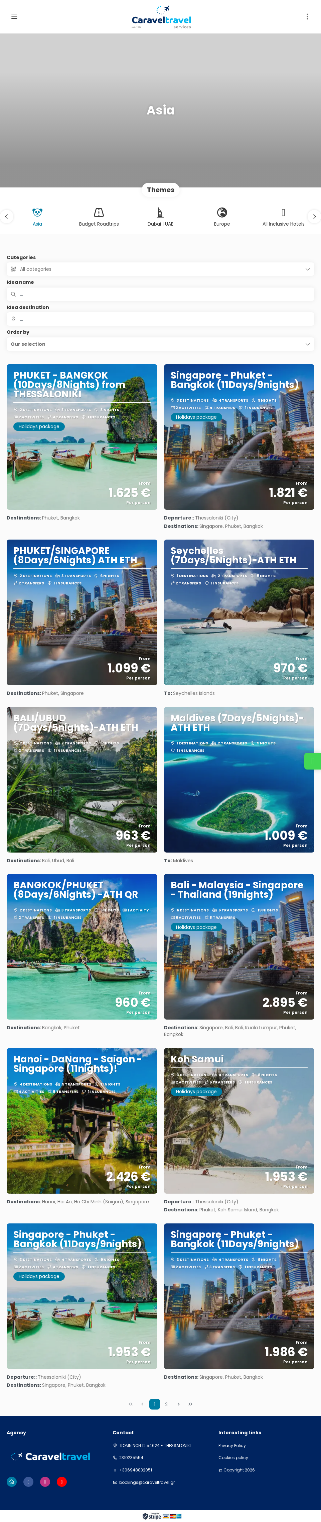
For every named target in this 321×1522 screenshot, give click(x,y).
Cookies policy (233, 1457)
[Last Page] (190, 1404)
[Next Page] (178, 1404)
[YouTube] (62, 1482)
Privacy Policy (232, 1445)
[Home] (12, 1482)
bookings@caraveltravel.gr (147, 1482)
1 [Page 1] (154, 1404)
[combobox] (160, 319)
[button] (307, 16)
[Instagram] (45, 1482)
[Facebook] (28, 1482)
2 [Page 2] (166, 1404)
